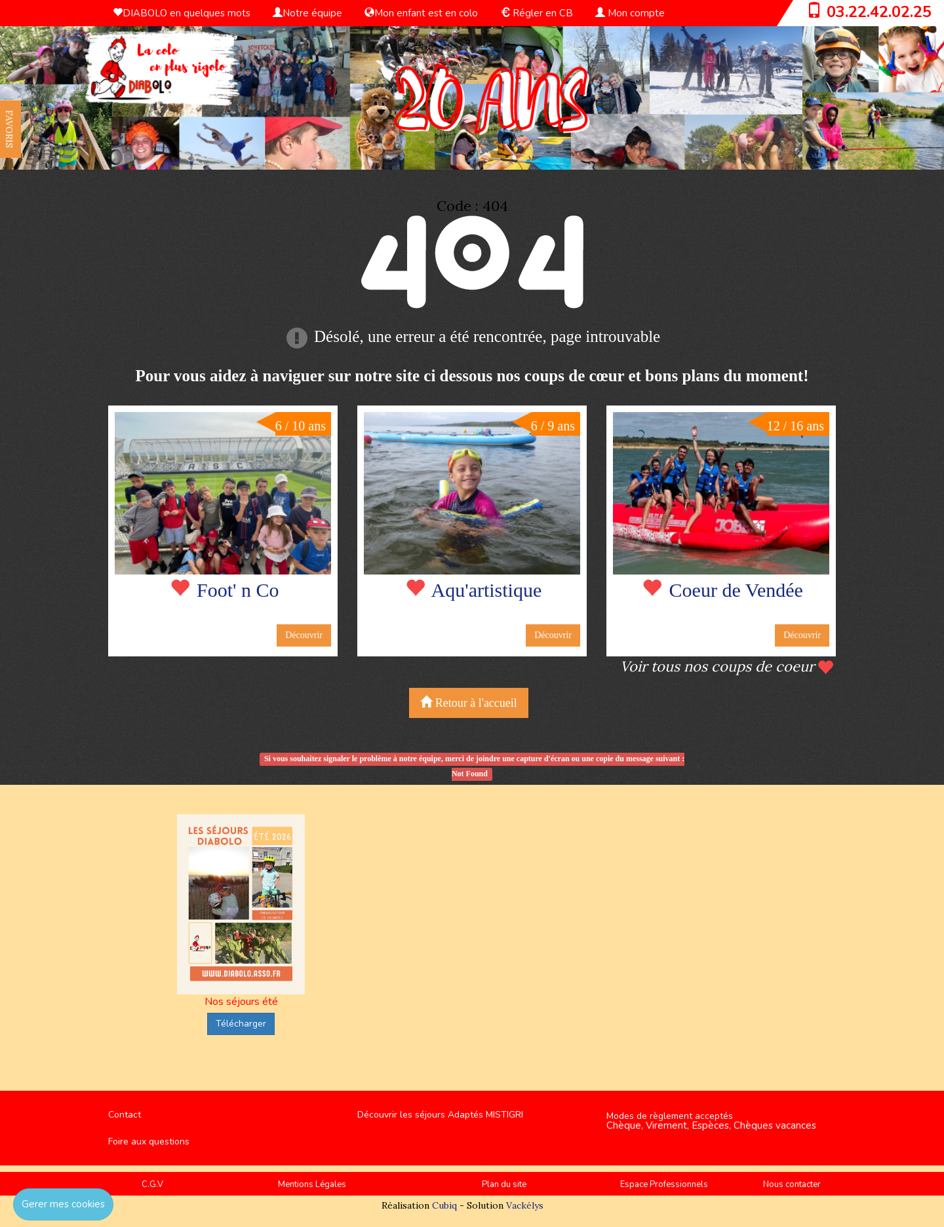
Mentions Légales (312, 1184)
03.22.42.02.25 (879, 11)
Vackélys (524, 1205)
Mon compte (630, 13)
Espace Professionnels (664, 1184)
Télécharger (241, 1023)
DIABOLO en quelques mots (181, 13)
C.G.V (152, 1184)
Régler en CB (536, 13)
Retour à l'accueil (468, 702)
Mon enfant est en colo (421, 13)
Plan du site (504, 1184)
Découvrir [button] (304, 635)
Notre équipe (307, 13)
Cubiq (444, 1205)
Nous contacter (792, 1184)
